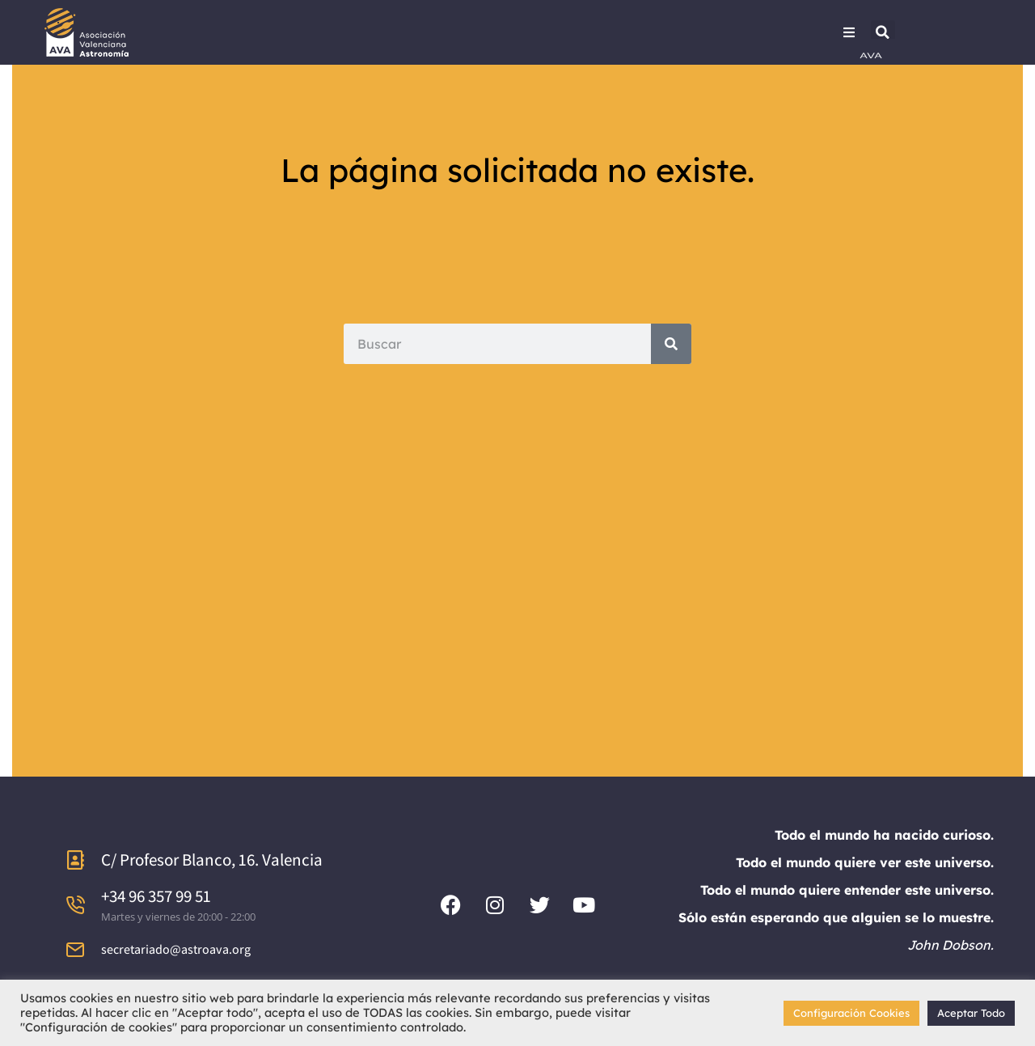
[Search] (671, 344)
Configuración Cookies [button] (851, 1012)
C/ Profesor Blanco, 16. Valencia (212, 859)
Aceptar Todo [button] (971, 1012)
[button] (883, 32)
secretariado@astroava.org (176, 949)
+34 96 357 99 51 (156, 896)
